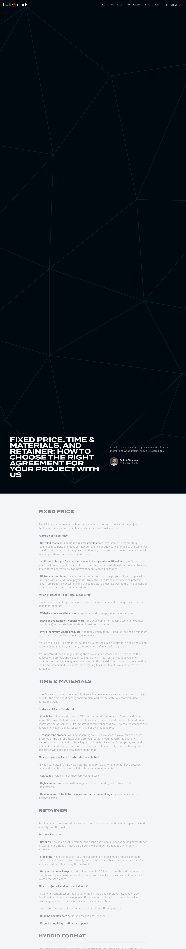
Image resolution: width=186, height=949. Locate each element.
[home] (15, 5)
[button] (103, 5)
